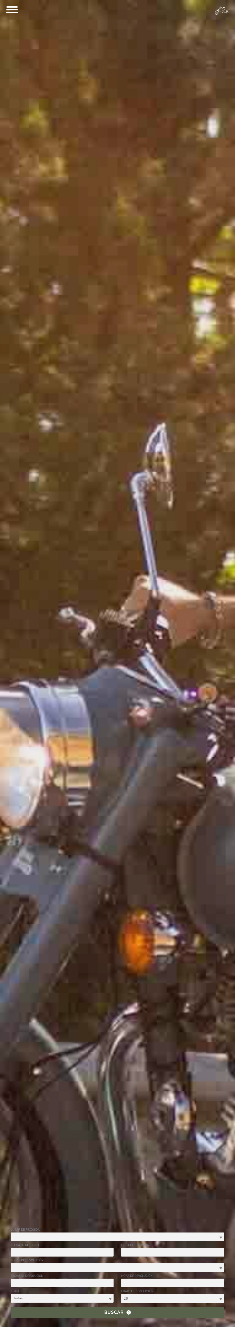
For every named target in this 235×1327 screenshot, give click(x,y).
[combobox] (117, 1236)
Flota (15, 1291)
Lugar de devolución (27, 1260)
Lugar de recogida (25, 1230)
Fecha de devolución (27, 1276)
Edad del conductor (137, 1291)
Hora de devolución (136, 1276)
